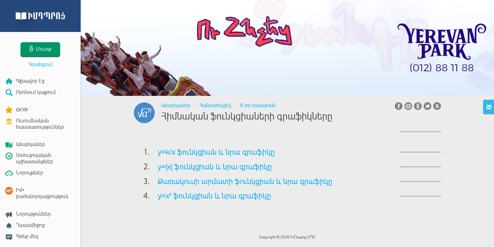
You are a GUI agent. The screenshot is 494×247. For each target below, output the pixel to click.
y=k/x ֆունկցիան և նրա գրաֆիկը (216, 152)
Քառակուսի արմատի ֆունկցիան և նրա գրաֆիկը (245, 181)
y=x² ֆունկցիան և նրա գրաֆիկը (214, 196)
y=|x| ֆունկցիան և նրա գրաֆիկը (215, 167)
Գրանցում (40, 64)
